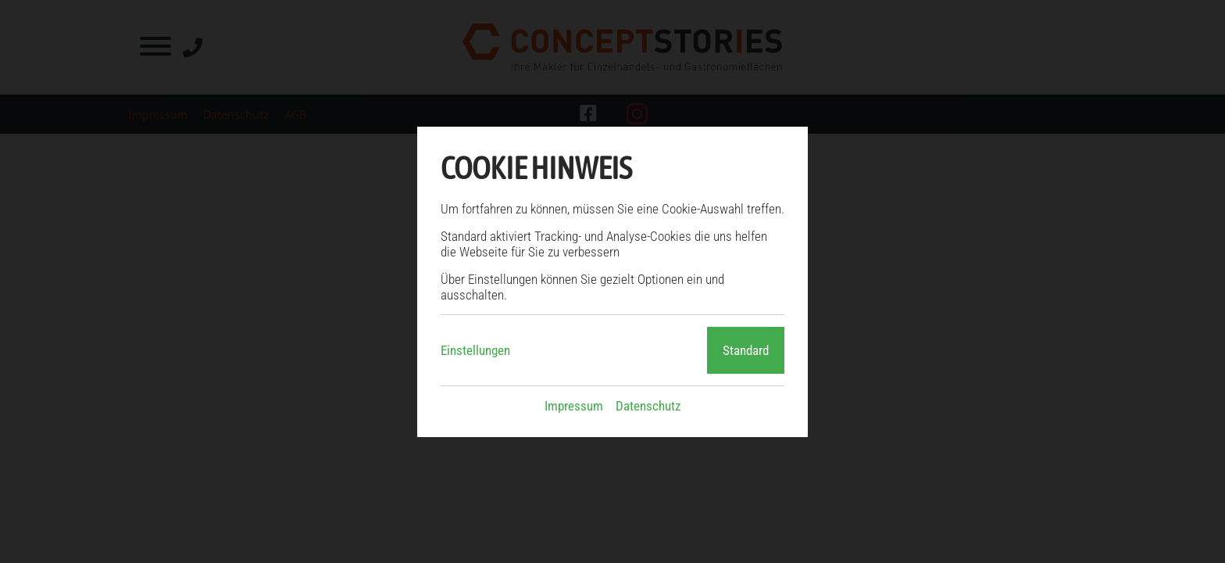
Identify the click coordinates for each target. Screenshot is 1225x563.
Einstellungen (475, 350)
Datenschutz (648, 406)
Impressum (574, 406)
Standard (746, 350)
